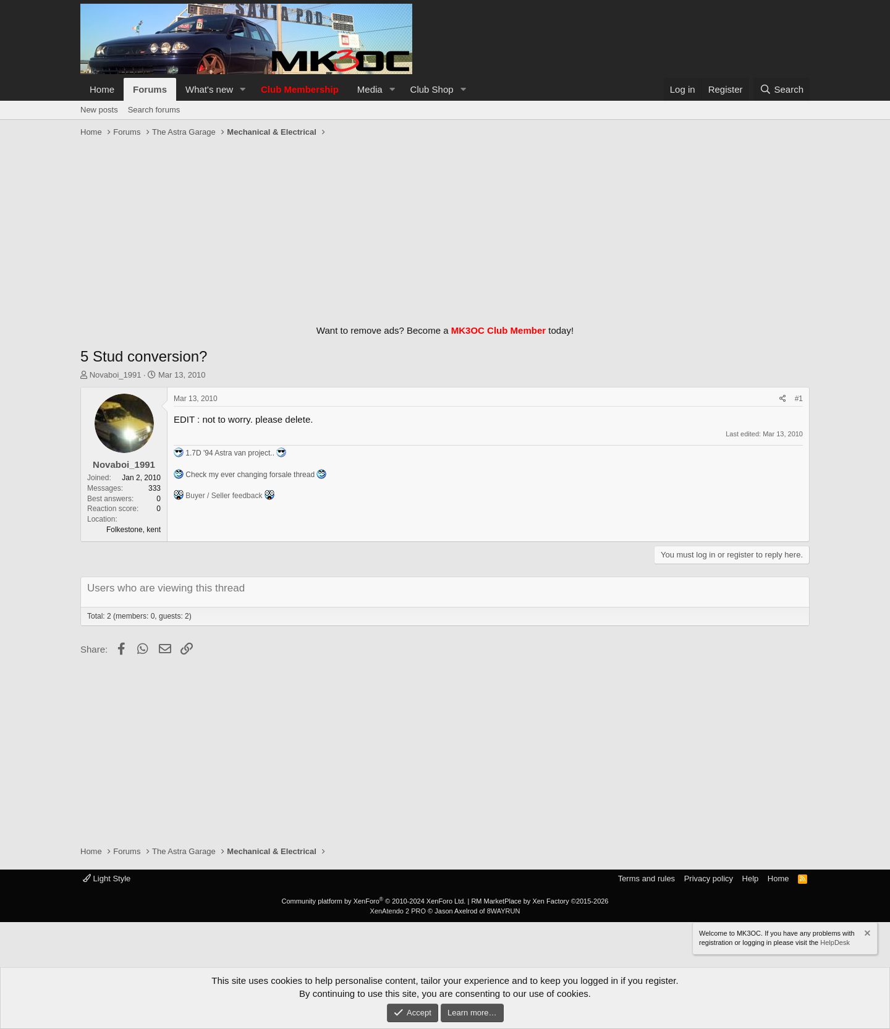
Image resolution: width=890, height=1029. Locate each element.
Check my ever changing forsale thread (250, 474)
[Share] (782, 399)
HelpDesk (835, 942)
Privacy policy (708, 878)
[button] (243, 89)
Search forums (154, 109)
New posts (99, 109)
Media (370, 89)
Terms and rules (646, 878)
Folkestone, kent (133, 529)
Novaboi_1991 (116, 374)
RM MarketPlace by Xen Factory (539, 901)
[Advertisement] (445, 228)
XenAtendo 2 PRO (398, 911)
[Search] (781, 89)
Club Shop (432, 89)
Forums (150, 89)
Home (102, 89)
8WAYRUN (503, 911)
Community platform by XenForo (373, 901)
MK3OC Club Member (498, 330)
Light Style (106, 878)
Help (750, 878)
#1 (799, 398)
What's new (209, 89)
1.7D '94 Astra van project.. (230, 453)
